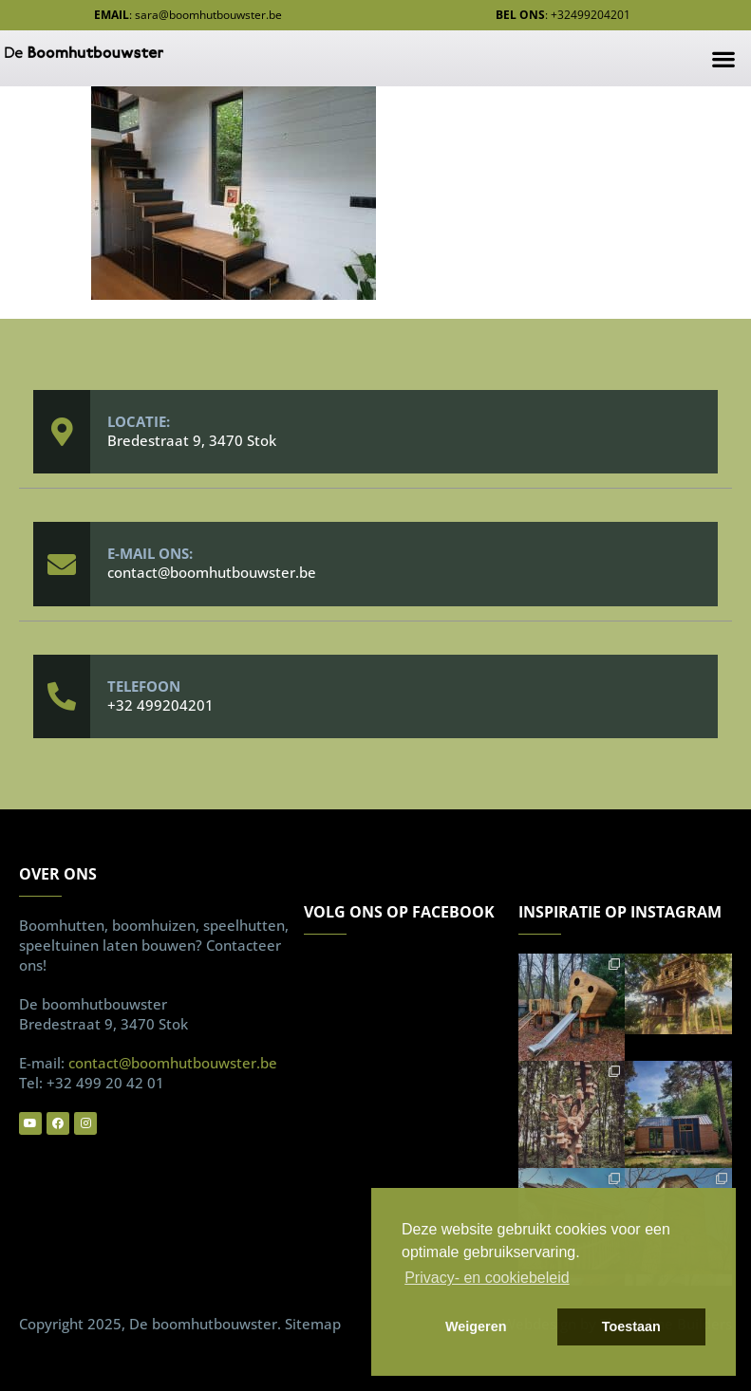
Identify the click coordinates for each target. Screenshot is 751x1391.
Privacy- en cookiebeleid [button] (486, 1278)
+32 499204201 (160, 705)
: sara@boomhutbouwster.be (188, 15)
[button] (723, 58)
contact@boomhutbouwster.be (211, 572)
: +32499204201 (563, 15)
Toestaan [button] (631, 1326)
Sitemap (313, 1323)
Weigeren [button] (476, 1326)
